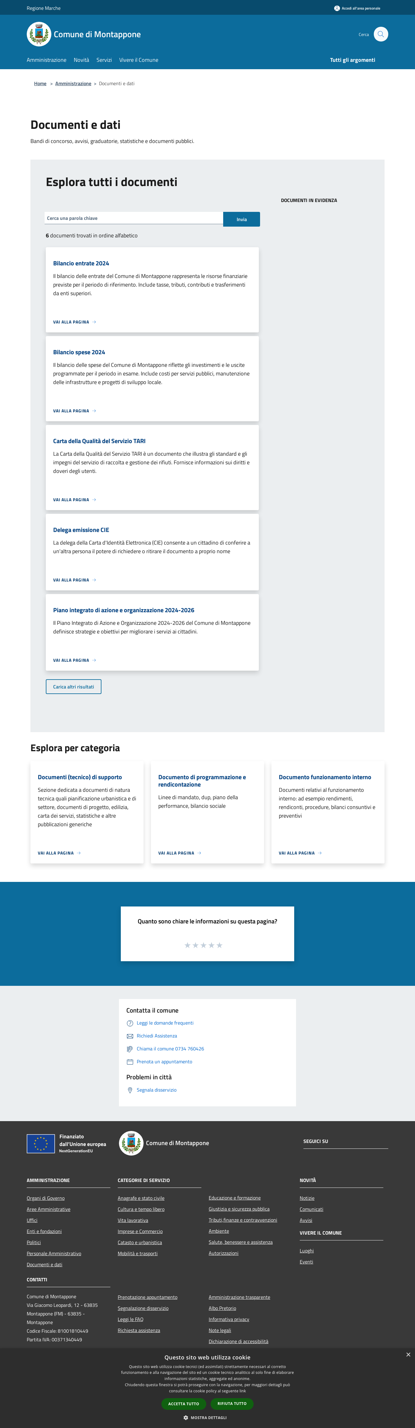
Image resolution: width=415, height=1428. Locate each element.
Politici (34, 1242)
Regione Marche (44, 8)
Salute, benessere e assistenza (241, 1242)
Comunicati (311, 1209)
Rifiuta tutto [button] (232, 1403)
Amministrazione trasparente (239, 1297)
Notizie (307, 1198)
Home (40, 83)
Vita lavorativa (133, 1220)
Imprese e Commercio (140, 1231)
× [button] (408, 1355)
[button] (207, 1417)
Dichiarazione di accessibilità (238, 1341)
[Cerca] (381, 34)
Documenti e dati (44, 1264)
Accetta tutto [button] (183, 1403)
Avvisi (306, 1220)
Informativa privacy (229, 1319)
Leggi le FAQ (131, 1319)
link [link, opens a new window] (242, 1391)
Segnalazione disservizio (143, 1308)
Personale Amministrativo (54, 1253)
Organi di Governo (46, 1198)
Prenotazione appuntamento (147, 1297)
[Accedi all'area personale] (357, 8)
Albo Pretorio (222, 1308)
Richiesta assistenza (139, 1330)
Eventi (306, 1261)
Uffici (32, 1220)
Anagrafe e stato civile (141, 1198)
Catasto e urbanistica (140, 1242)
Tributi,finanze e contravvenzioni (243, 1220)
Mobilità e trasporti (138, 1253)
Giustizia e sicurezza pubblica (239, 1208)
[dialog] (207, 1388)
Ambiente (219, 1231)
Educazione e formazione (235, 1197)
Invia (242, 219)
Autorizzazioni (224, 1253)
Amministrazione (73, 83)
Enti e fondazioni (44, 1231)
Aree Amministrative (48, 1209)
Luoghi (307, 1250)
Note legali (220, 1330)
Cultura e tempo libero (141, 1209)
